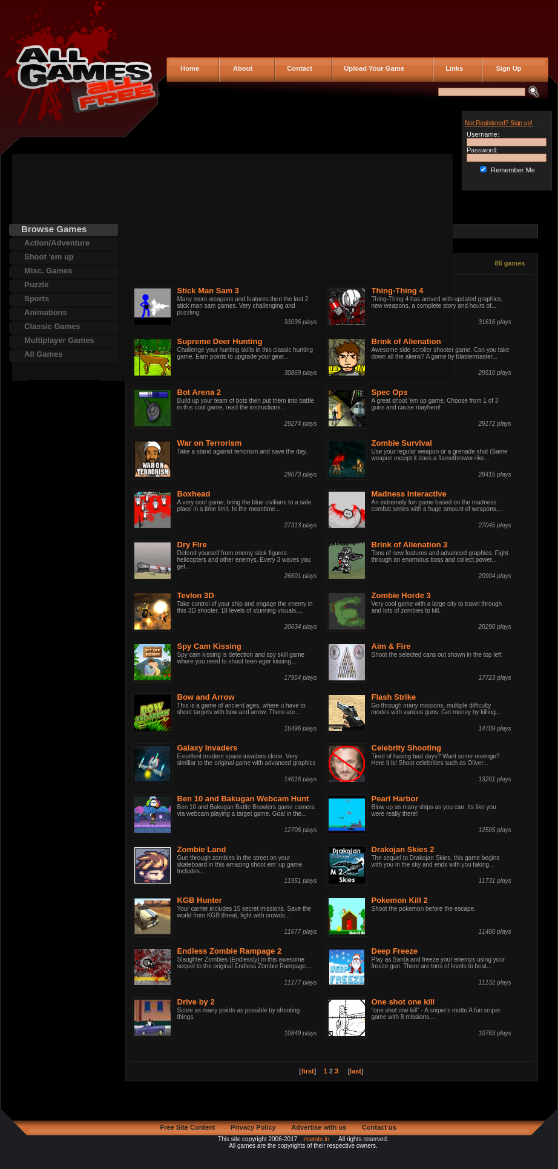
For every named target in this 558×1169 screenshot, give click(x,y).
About (240, 68)
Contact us (379, 1127)
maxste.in (316, 1139)
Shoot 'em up (49, 256)
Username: (483, 134)
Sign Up (505, 68)
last (355, 1071)
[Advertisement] (63, 561)
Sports (36, 298)
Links (452, 68)
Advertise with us (318, 1127)
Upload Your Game (372, 68)
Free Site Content (187, 1127)
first (307, 1071)
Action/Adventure (57, 242)
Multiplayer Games (59, 340)
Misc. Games (48, 270)
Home (189, 68)
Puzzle (36, 284)
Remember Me (513, 170)
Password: (482, 150)
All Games (43, 354)
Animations (45, 312)
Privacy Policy (253, 1127)
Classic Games (52, 326)
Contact (297, 68)
